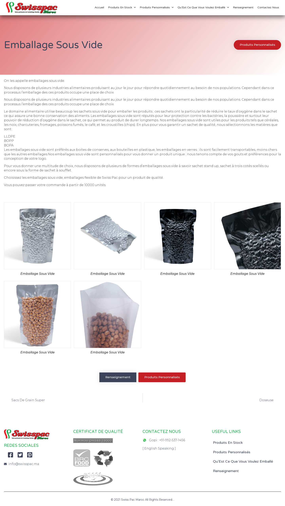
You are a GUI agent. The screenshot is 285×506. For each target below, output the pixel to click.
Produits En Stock (122, 8)
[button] (256, 45)
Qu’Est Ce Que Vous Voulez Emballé (203, 8)
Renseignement (243, 7)
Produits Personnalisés (157, 8)
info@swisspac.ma (24, 464)
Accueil (99, 7)
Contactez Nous (268, 7)
